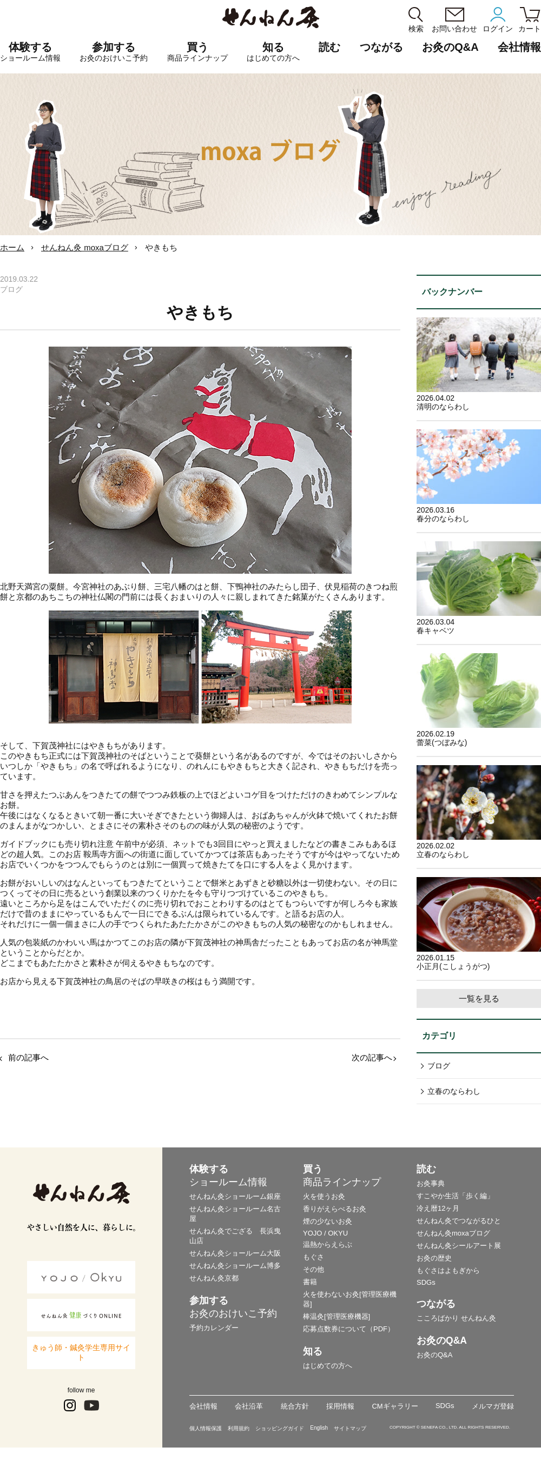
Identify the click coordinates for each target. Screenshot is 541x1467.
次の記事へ (372, 1057)
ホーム (12, 247)
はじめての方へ (327, 1366)
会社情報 (203, 1406)
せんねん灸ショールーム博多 (235, 1266)
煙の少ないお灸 (327, 1221)
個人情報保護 (205, 1428)
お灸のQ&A (450, 47)
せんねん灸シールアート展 (459, 1246)
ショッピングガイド (279, 1428)
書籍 (310, 1282)
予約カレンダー (214, 1328)
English (319, 1428)
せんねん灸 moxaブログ (84, 247)
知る (273, 52)
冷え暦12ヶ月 (438, 1208)
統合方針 (295, 1406)
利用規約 (238, 1428)
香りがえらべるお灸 (334, 1209)
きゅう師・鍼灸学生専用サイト (81, 1352)
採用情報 (340, 1406)
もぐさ (313, 1257)
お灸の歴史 (434, 1258)
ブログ (438, 1065)
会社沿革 (249, 1406)
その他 (313, 1269)
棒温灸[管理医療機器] (336, 1316)
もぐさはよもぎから (448, 1270)
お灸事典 (431, 1183)
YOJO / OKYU (325, 1233)
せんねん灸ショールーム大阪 (235, 1253)
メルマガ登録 (493, 1406)
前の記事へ (28, 1057)
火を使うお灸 (324, 1196)
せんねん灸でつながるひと (459, 1221)
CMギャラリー (395, 1406)
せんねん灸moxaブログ (453, 1233)
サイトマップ (350, 1428)
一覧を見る (479, 998)
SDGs (426, 1282)
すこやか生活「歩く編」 (455, 1196)
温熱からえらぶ (327, 1244)
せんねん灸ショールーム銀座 (235, 1196)
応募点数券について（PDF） (348, 1329)
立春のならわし (453, 1091)
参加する (114, 52)
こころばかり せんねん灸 (456, 1318)
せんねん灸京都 (214, 1278)
